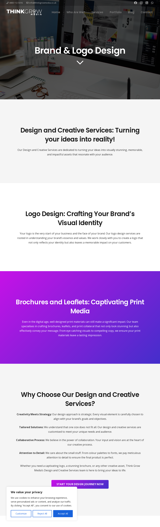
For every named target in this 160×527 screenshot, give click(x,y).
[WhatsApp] (152, 2)
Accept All (63, 513)
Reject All (42, 513)
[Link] (24, 12)
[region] (41, 504)
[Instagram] (141, 3)
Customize (21, 513)
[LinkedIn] (147, 2)
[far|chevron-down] (80, 62)
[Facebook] (135, 2)
